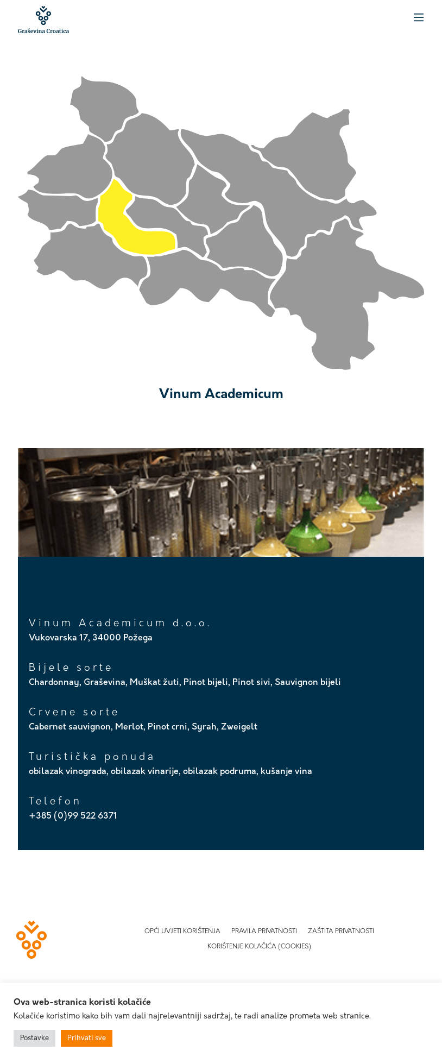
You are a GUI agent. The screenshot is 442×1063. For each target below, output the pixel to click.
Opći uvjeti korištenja (182, 931)
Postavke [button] (34, 1038)
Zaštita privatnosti (341, 931)
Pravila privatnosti (264, 931)
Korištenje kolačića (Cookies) (259, 947)
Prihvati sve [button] (86, 1038)
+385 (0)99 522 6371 (73, 816)
